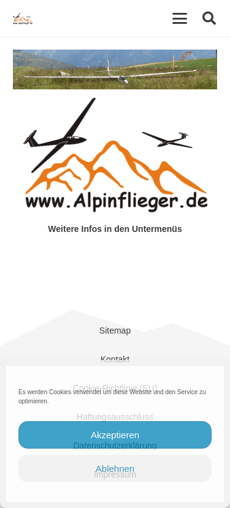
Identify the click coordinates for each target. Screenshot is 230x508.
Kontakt (115, 359)
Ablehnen (115, 468)
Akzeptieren (115, 435)
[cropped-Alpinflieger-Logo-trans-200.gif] (23, 18)
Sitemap (115, 330)
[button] (180, 18)
